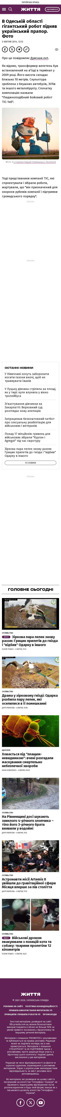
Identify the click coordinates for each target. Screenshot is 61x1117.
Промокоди (50, 1014)
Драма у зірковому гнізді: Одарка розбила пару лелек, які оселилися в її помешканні (30, 699)
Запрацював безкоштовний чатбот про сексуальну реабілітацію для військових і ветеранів (29, 422)
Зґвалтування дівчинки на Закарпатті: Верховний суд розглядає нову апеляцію (23, 407)
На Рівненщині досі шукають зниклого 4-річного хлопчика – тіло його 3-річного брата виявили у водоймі (28, 822)
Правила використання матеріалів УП (30, 1010)
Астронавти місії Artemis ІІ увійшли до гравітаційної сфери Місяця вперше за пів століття (29, 883)
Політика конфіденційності (41, 1006)
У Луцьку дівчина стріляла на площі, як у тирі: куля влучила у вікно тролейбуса (30, 392)
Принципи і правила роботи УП (22, 1014)
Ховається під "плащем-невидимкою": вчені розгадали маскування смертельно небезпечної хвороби (27, 760)
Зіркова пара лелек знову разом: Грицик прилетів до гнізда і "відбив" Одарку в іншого (30, 452)
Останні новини (19, 368)
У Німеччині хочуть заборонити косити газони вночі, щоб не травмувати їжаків (27, 377)
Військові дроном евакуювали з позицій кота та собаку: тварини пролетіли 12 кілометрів (26, 944)
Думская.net (39, 58)
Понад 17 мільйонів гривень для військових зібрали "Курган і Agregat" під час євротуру (27, 437)
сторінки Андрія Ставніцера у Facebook (35, 162)
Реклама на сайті (13, 1006)
